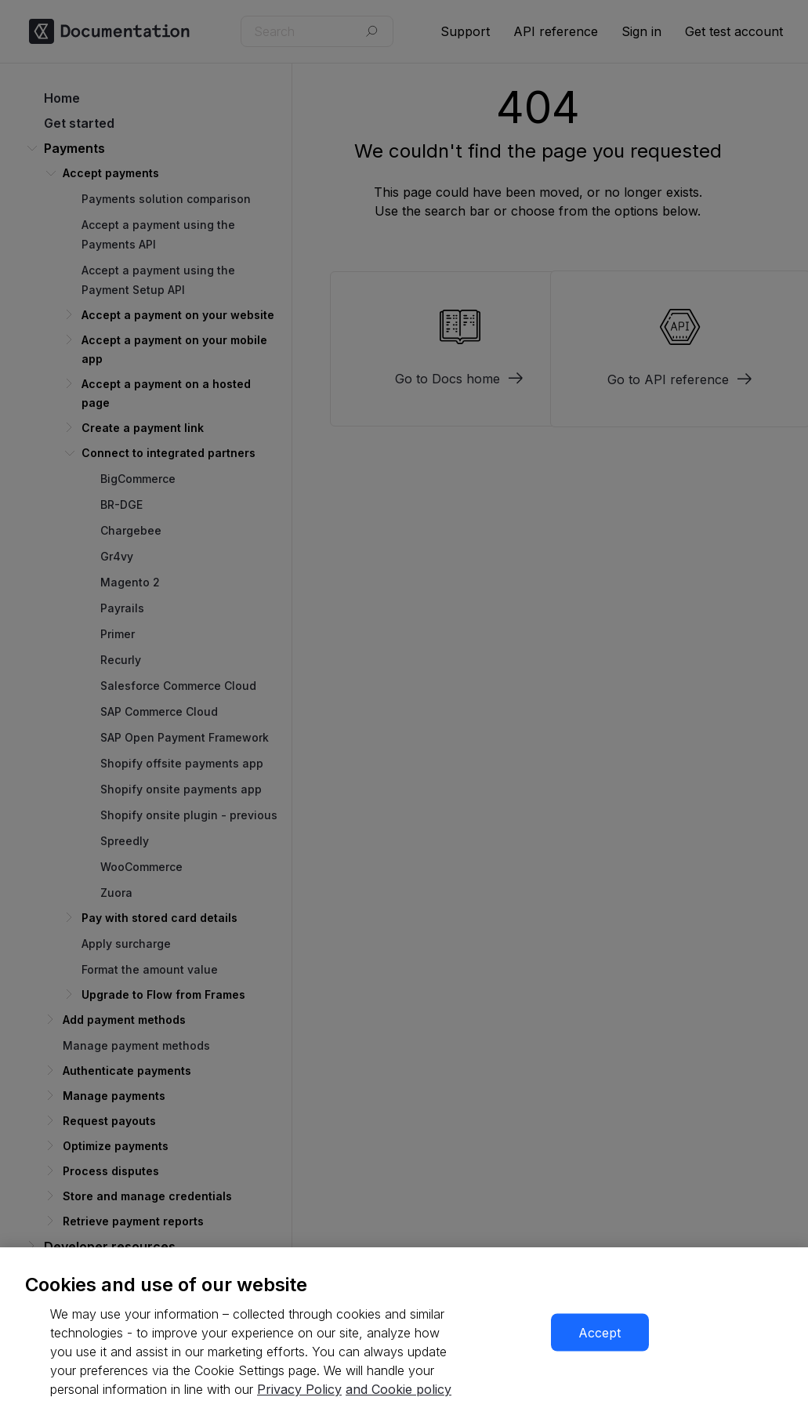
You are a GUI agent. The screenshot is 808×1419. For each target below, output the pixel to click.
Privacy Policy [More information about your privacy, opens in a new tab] (299, 1389)
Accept (599, 1333)
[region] (404, 1333)
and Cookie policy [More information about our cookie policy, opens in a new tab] (398, 1389)
